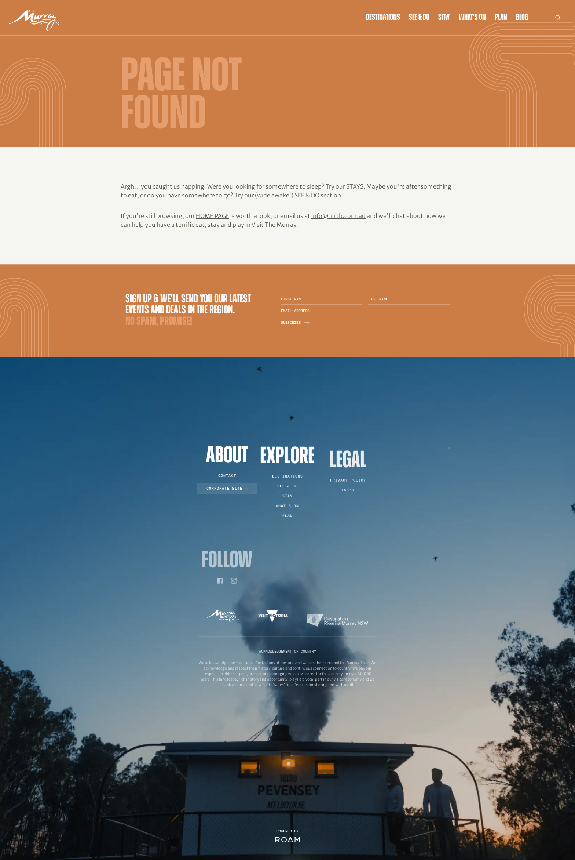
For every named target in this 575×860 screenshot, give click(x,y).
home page (212, 215)
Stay (444, 17)
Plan (501, 17)
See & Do (419, 17)
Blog (522, 17)
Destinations (383, 17)
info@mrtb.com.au (338, 215)
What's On (472, 17)
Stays (354, 186)
